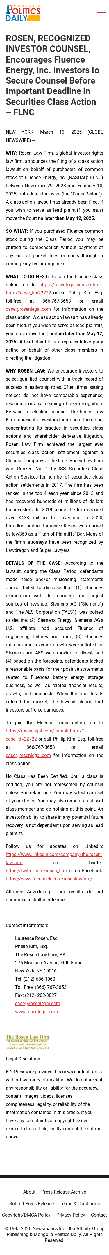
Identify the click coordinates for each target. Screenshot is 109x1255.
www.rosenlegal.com (36, 1011)
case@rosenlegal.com (28, 309)
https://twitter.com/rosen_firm (36, 870)
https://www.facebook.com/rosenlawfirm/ (49, 879)
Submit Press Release (31, 1203)
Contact (99, 1215)
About (29, 1192)
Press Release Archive (63, 1192)
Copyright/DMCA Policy (26, 1215)
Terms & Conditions (80, 1203)
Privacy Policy (70, 1215)
